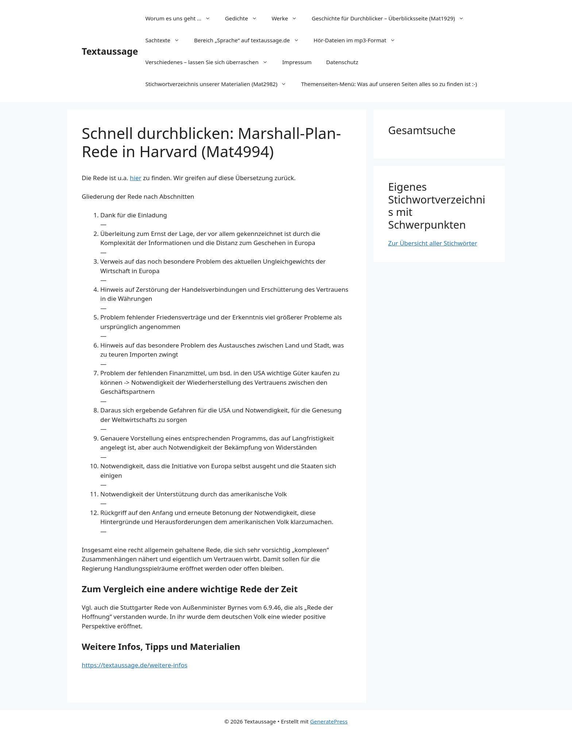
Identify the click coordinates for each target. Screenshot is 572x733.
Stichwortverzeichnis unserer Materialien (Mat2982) (219, 84)
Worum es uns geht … (181, 18)
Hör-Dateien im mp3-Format (358, 40)
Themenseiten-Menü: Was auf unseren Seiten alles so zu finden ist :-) (389, 84)
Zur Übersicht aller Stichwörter (432, 243)
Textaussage (110, 51)
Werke (288, 18)
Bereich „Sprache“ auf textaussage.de (250, 40)
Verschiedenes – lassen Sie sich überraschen (210, 62)
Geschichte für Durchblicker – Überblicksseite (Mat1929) (391, 18)
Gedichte (244, 18)
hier (136, 178)
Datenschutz (342, 62)
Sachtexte (166, 40)
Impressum (297, 62)
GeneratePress (329, 721)
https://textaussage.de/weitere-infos (135, 665)
